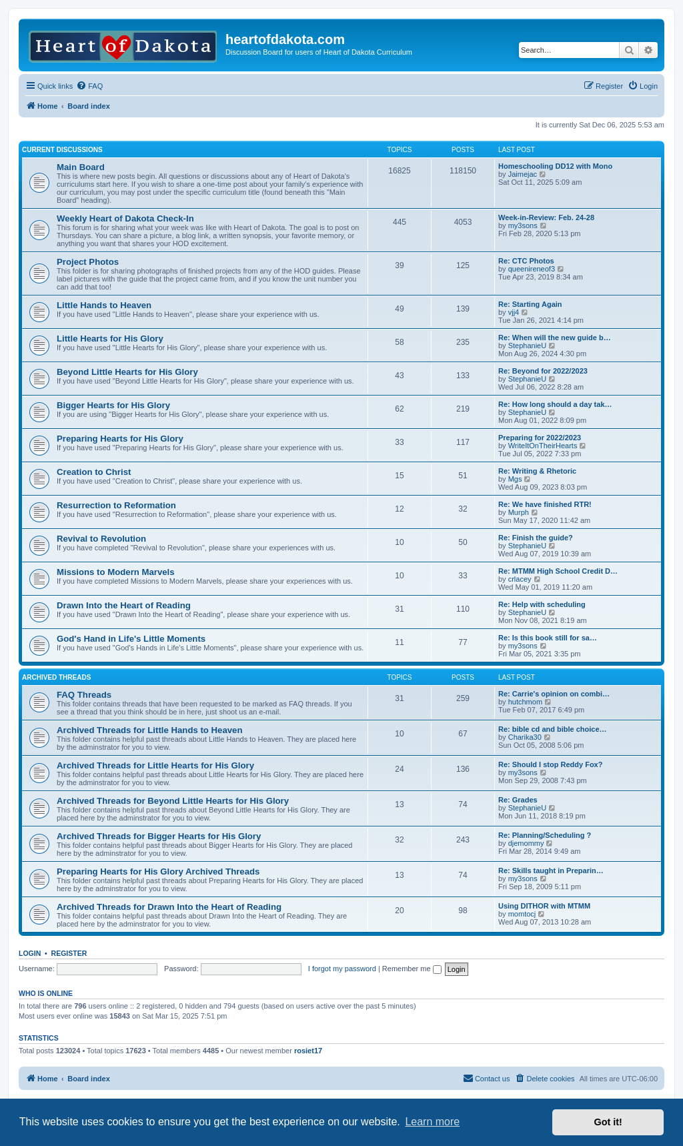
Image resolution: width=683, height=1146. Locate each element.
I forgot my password (342, 969)
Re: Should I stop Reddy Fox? (550, 764)
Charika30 (525, 737)
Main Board (81, 167)
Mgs (515, 479)
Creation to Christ (94, 472)
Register (69, 953)
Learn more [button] (432, 1121)
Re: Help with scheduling (542, 604)
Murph (518, 512)
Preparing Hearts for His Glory (120, 439)
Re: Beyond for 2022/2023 (543, 371)
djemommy (526, 843)
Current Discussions (62, 149)
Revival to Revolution (101, 539)
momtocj (522, 914)
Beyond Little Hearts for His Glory (127, 372)
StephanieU (527, 346)
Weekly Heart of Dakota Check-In (125, 218)
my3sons (523, 225)
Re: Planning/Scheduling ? (544, 835)
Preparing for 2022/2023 (539, 438)
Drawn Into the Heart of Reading (124, 605)
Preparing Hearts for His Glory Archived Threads (158, 872)
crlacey (520, 579)
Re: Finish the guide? (535, 538)
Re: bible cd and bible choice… (552, 729)
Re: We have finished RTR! (545, 504)
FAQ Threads (84, 695)
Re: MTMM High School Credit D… (558, 571)
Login (30, 953)
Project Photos (88, 262)
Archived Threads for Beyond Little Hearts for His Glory (173, 801)
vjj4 (514, 312)
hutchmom (525, 702)
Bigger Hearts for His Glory (113, 405)
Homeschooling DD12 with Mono (555, 166)
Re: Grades (518, 800)
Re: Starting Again (530, 304)
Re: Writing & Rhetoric (537, 471)
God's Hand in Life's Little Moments (131, 639)
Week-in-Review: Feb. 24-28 (546, 217)
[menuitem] (89, 86)
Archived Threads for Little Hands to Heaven (149, 730)
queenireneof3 (531, 269)
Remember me (412, 969)
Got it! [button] (608, 1122)
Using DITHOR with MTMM (544, 906)
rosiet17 (308, 1051)
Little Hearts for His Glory (110, 339)
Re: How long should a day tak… (555, 404)
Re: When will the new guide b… (554, 338)
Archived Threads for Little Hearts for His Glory (155, 765)
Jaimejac (522, 174)
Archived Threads (56, 677)
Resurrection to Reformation (116, 505)
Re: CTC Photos (526, 261)
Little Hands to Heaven (104, 305)
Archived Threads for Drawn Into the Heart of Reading (169, 907)
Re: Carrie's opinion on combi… (554, 694)
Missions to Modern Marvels (116, 572)
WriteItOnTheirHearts (543, 446)
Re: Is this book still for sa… (547, 638)
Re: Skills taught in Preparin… (551, 871)
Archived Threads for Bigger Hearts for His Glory (159, 836)
